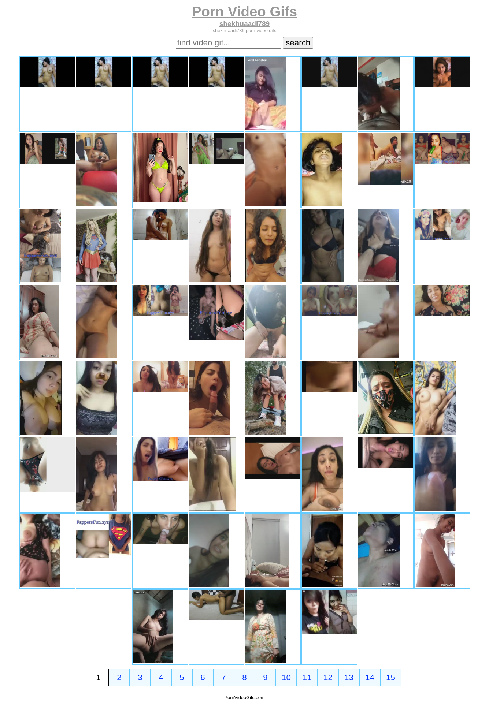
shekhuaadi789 (244, 23)
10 (286, 677)
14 (369, 677)
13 (348, 677)
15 (390, 677)
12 (328, 677)
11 (307, 677)
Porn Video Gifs (244, 11)
